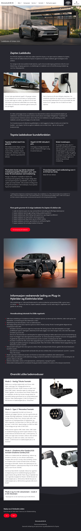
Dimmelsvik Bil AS (7, 3)
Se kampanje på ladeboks (20, 229)
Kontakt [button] (41, 3)
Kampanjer (27, 3)
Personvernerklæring (40, 524)
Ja (6, 515)
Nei (14, 515)
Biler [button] (19, 3)
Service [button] (34, 3)
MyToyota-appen (51, 3)
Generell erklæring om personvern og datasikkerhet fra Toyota (40, 526)
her (17, 304)
